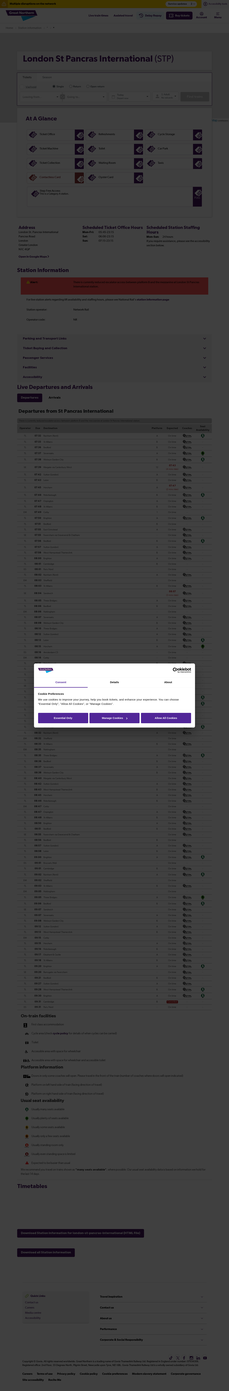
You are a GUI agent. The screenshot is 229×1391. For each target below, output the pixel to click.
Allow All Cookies (166, 717)
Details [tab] (114, 682)
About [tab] (168, 682)
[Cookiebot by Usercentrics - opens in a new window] (175, 670)
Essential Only (63, 717)
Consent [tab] (60, 682)
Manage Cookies (114, 717)
